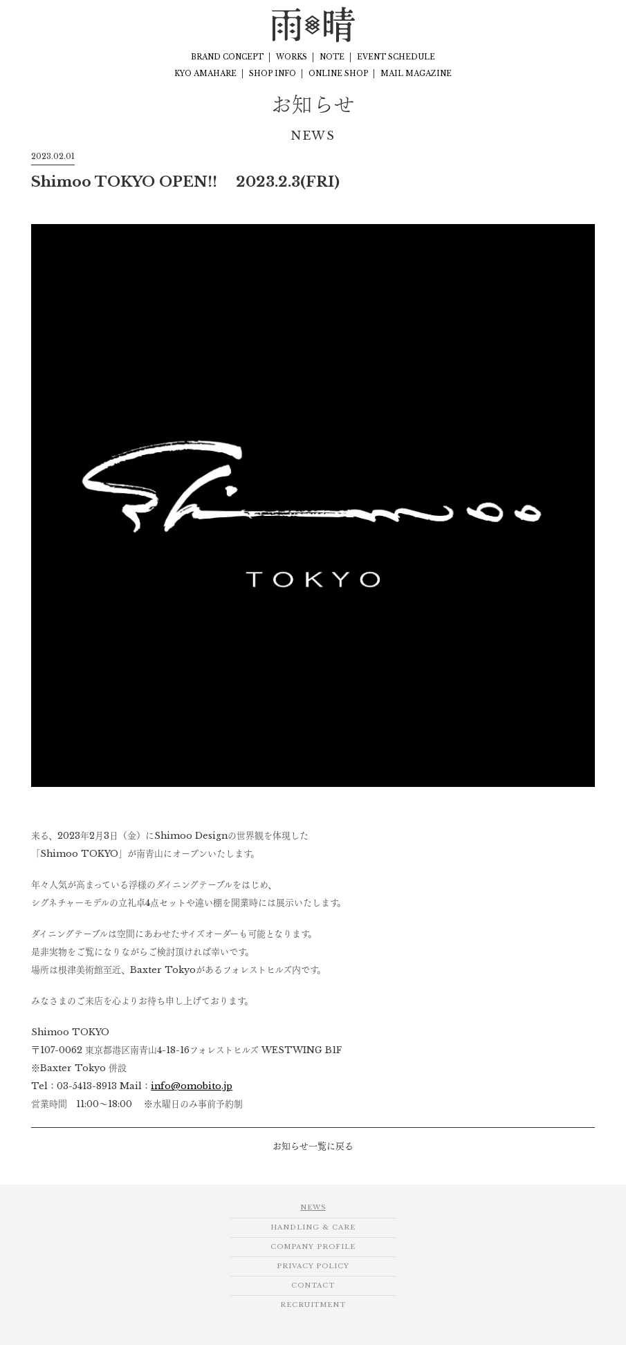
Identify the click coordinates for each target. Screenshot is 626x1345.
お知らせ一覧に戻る (313, 1145)
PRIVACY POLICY (313, 1266)
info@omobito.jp (191, 1085)
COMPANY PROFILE (312, 1247)
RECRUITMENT (313, 1305)
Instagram (574, 24)
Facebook (549, 24)
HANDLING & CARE (312, 1227)
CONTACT (313, 1285)
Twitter (599, 24)
